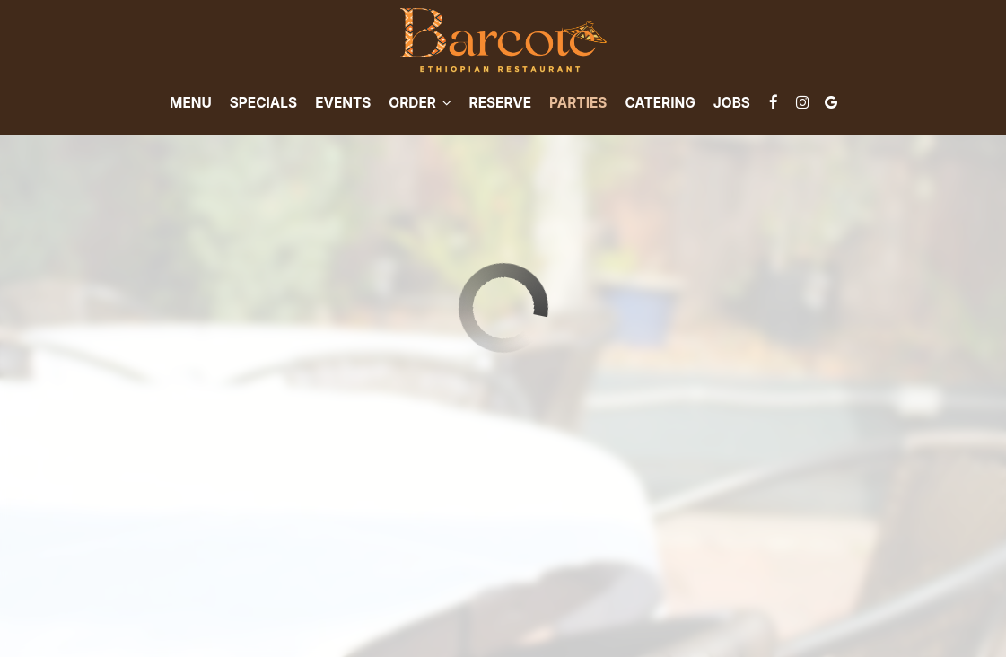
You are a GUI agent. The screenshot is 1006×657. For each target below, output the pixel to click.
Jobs (731, 102)
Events (343, 102)
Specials (263, 102)
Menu (191, 102)
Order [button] (420, 102)
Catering (660, 102)
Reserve (500, 102)
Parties (578, 102)
